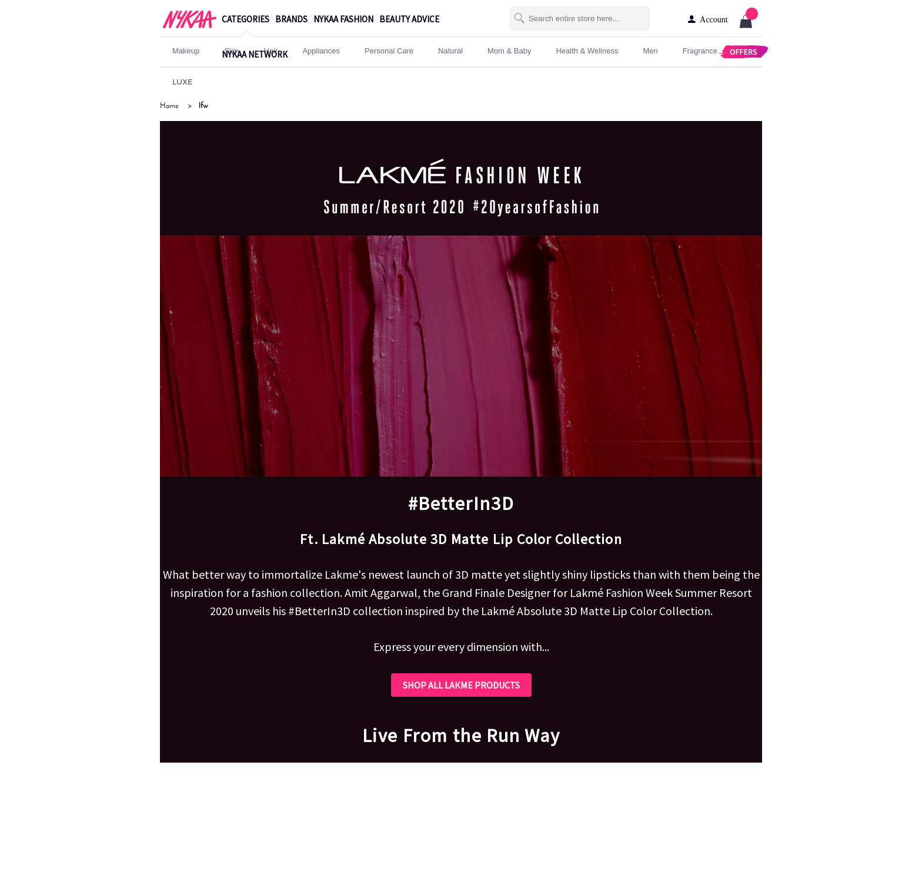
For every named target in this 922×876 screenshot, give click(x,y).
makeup (185, 50)
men (650, 50)
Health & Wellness (587, 50)
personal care (389, 50)
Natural (450, 50)
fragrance (700, 50)
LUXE (182, 81)
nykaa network (255, 54)
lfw (203, 105)
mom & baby (509, 50)
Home (169, 105)
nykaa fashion (343, 19)
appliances (321, 50)
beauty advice (409, 19)
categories (245, 19)
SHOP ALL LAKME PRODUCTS (461, 685)
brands (291, 19)
